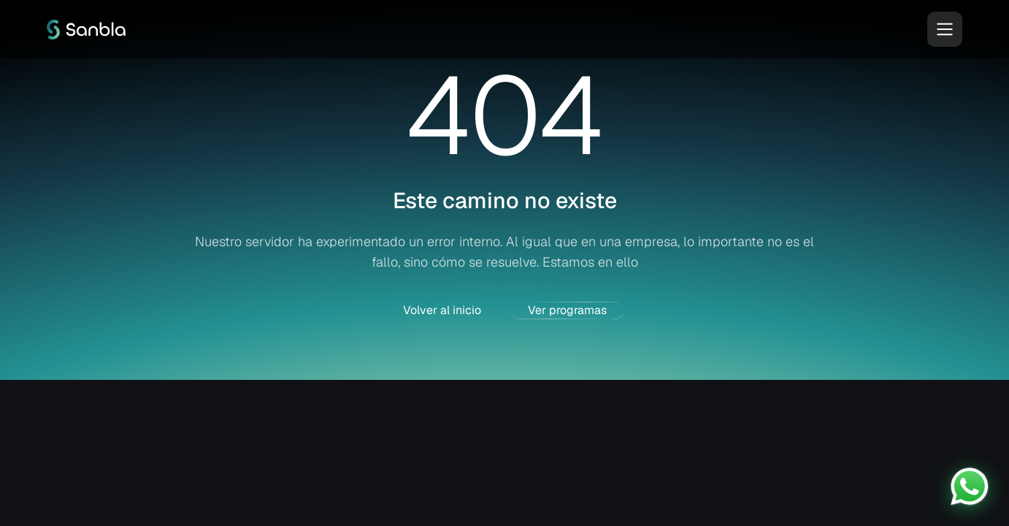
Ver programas (567, 310)
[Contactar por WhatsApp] (969, 486)
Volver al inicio (442, 310)
